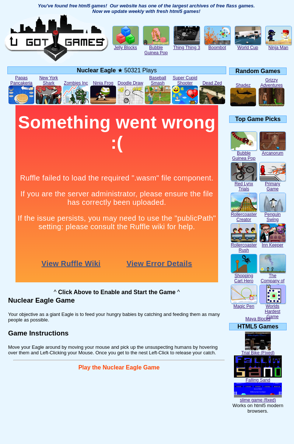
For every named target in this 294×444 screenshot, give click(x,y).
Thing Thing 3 (186, 45)
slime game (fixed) (258, 398)
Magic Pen (244, 304)
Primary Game (272, 184)
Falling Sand (258, 378)
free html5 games (87, 5)
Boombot (217, 45)
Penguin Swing (272, 215)
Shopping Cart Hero (244, 276)
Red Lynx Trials (244, 184)
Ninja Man (278, 45)
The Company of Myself (272, 279)
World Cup (248, 45)
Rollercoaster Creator (244, 215)
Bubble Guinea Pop (156, 48)
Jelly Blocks (125, 45)
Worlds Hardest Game (272, 309)
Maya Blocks (257, 318)
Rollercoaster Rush (244, 245)
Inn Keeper (272, 243)
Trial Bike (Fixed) (257, 350)
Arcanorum (272, 151)
